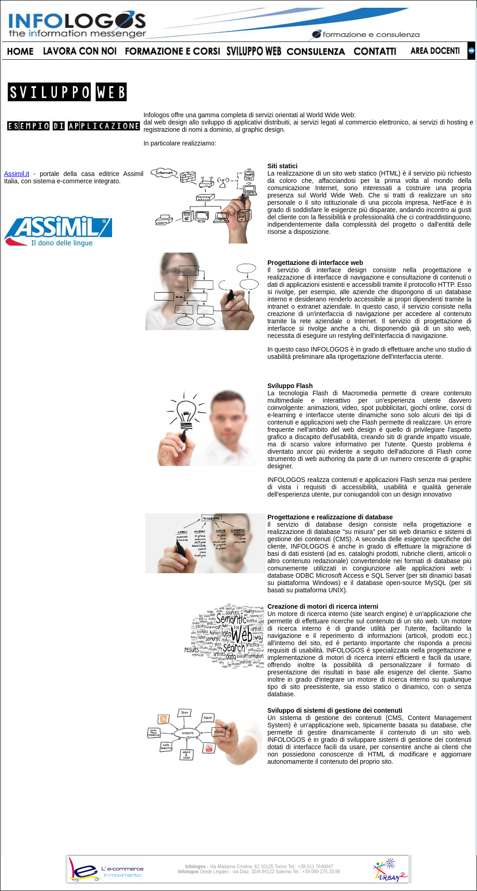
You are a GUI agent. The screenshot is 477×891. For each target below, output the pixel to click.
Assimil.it (16, 173)
